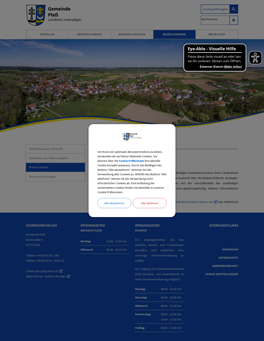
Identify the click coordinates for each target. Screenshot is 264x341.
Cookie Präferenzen (131, 161)
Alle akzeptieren (114, 203)
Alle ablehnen (149, 203)
